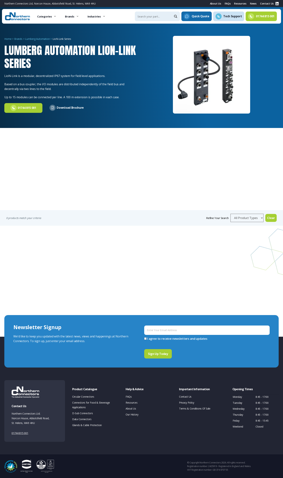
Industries (99, 16)
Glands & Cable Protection (87, 424)
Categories (49, 16)
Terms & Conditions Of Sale (194, 408)
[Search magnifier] (176, 16)
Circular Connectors (83, 396)
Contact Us (267, 3)
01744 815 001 (20, 432)
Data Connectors (82, 419)
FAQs (228, 3)
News (253, 3)
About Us (215, 3)
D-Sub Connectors (82, 413)
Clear (271, 218)
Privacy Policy (186, 402)
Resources (240, 3)
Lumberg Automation (37, 39)
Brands (74, 16)
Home (7, 39)
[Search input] (154, 16)
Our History (132, 414)
